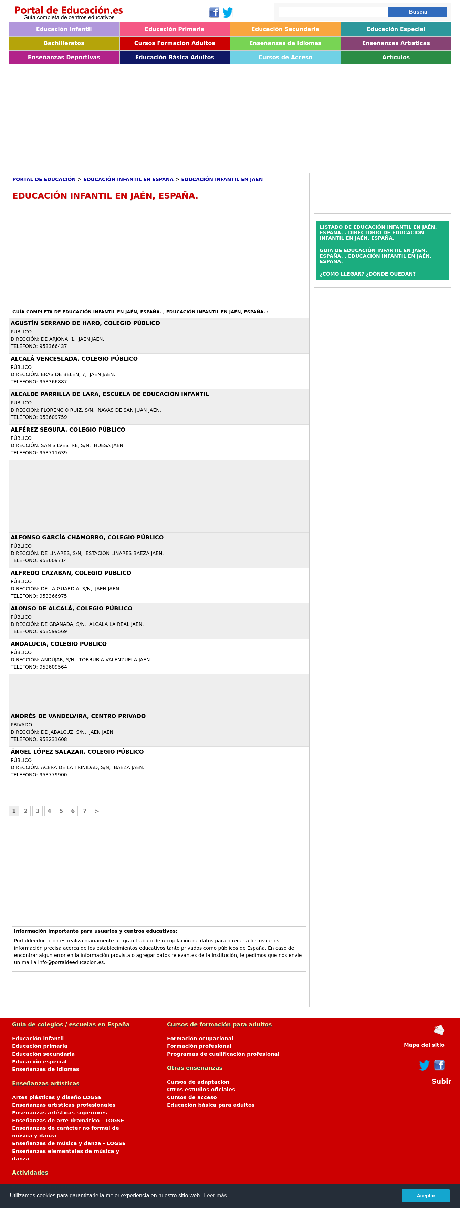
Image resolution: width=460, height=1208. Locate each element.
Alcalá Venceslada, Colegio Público (74, 358)
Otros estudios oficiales (201, 1089)
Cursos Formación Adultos (174, 43)
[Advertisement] (215, 116)
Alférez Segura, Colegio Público (68, 429)
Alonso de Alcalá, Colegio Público (72, 608)
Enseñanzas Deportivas (64, 57)
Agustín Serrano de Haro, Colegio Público (85, 323)
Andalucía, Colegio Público (59, 644)
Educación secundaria (43, 1054)
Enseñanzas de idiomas (45, 1069)
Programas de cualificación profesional (223, 1054)
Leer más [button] (215, 1195)
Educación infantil (38, 1038)
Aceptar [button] (426, 1195)
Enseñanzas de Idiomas (285, 43)
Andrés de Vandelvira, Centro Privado (78, 716)
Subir (441, 1081)
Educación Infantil (64, 29)
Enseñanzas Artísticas (396, 43)
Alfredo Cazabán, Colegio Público (71, 573)
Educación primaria (39, 1046)
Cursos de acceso (192, 1097)
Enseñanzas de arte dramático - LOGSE (68, 1120)
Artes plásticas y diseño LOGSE (57, 1097)
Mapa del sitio (424, 1045)
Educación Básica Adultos (174, 57)
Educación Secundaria (285, 29)
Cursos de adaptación (198, 1082)
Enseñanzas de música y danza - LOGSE (69, 1143)
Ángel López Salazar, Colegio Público (77, 751)
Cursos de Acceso (285, 57)
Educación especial (39, 1062)
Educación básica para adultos (211, 1105)
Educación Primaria (175, 29)
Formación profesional (199, 1046)
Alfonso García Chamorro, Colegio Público (87, 537)
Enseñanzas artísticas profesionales (64, 1105)
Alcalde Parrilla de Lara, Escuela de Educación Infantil (110, 394)
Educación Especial (396, 29)
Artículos (396, 57)
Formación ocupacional (200, 1038)
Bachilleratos (64, 43)
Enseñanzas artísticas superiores (59, 1112)
